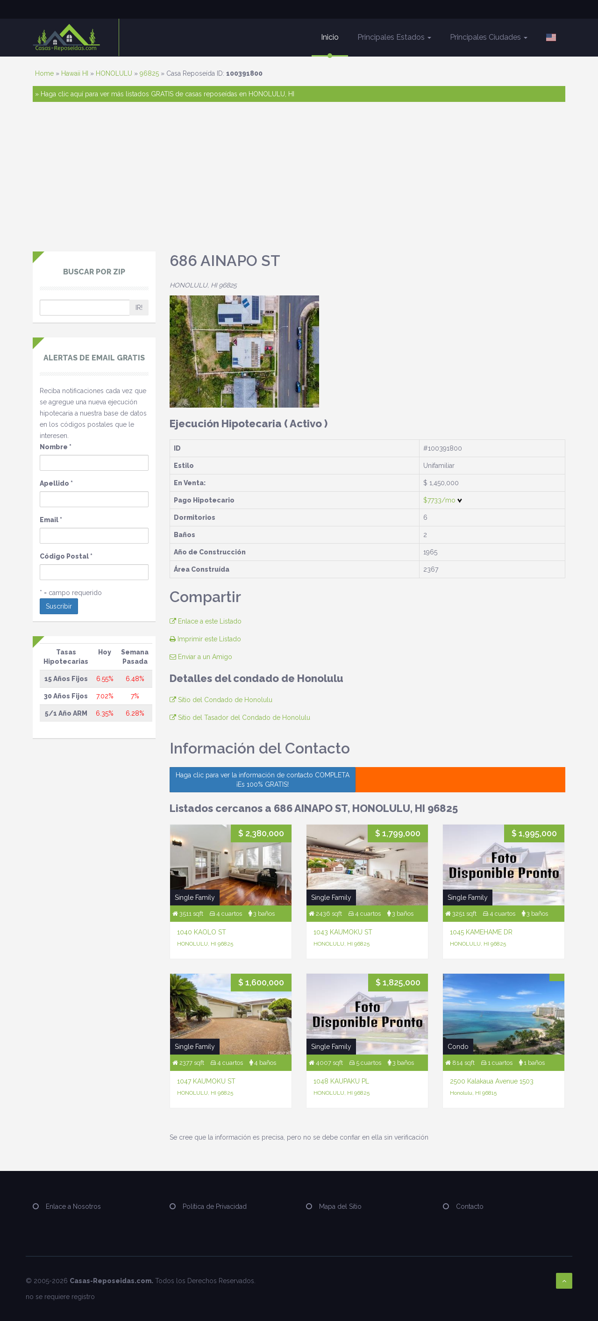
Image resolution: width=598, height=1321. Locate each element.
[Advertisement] (299, 181)
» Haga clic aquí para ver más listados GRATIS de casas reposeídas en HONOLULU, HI (164, 94)
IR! (138, 307)
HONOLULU (114, 73)
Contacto (470, 1206)
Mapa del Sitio (340, 1206)
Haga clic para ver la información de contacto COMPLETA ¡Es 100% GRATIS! (262, 779)
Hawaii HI (74, 73)
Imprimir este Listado (205, 639)
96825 (149, 73)
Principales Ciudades (488, 37)
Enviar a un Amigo (201, 656)
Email (51, 520)
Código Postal (66, 556)
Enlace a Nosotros (73, 1206)
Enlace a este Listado (206, 621)
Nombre (55, 447)
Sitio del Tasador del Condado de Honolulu (240, 717)
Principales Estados (394, 37)
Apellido (56, 483)
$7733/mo (442, 500)
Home (44, 73)
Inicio (330, 37)
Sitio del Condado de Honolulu (221, 700)
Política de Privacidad (215, 1206)
